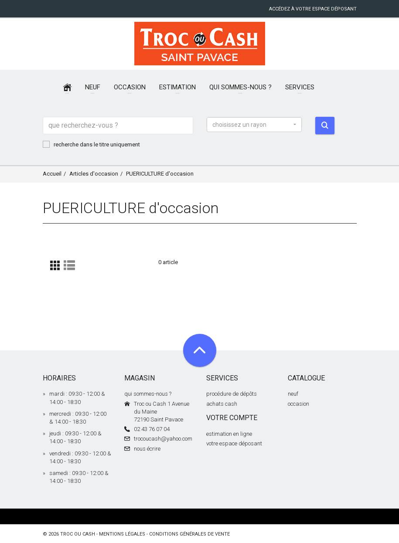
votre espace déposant (234, 443)
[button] (254, 124)
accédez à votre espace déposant (313, 9)
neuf (293, 393)
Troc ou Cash (77, 534)
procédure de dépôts (231, 393)
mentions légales (122, 534)
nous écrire (147, 448)
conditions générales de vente (189, 534)
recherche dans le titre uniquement (91, 144)
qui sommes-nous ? (147, 393)
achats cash (221, 403)
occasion (298, 403)
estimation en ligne (229, 434)
